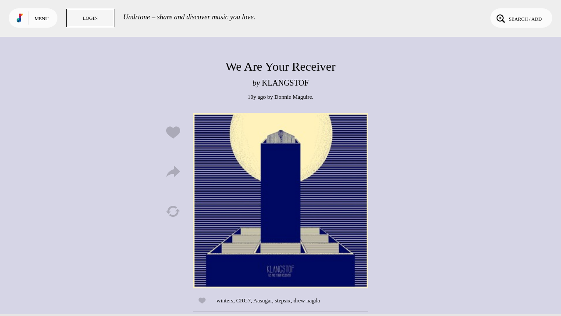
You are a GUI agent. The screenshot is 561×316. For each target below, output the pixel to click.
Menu (42, 18)
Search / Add (518, 18)
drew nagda (307, 300)
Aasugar (262, 300)
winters (225, 300)
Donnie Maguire (293, 96)
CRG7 (243, 300)
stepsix (283, 300)
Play (280, 200)
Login (90, 18)
